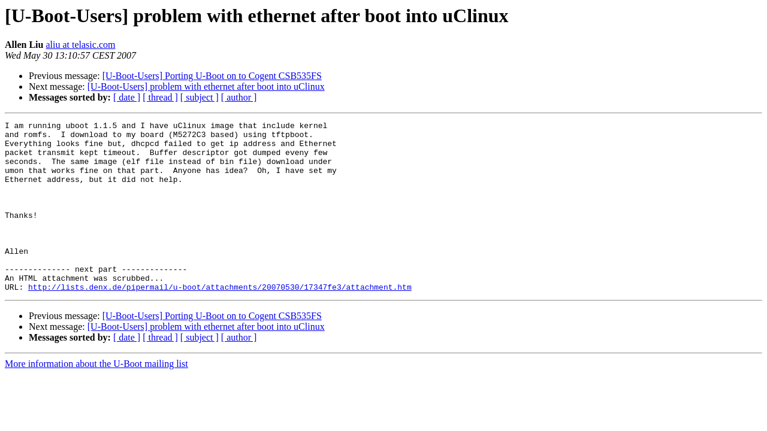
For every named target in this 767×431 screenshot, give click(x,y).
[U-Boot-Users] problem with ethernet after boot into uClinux (206, 86)
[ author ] (239, 97)
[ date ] (126, 97)
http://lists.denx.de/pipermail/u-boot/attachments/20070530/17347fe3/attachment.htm (220, 320)
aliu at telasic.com (80, 45)
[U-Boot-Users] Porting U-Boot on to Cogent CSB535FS (212, 76)
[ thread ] (160, 97)
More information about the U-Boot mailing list (96, 398)
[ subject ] (199, 97)
